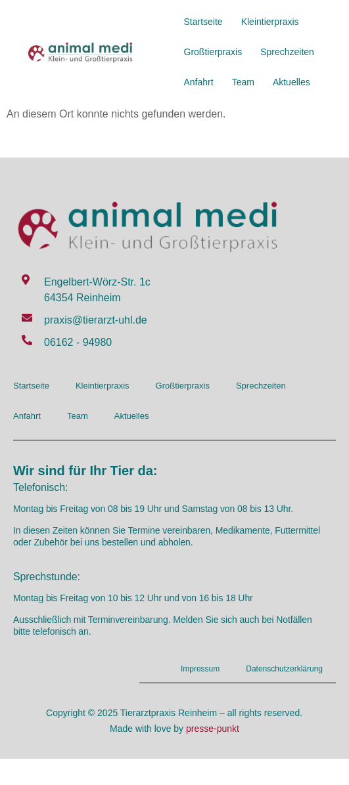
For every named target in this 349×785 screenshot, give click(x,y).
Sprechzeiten (287, 52)
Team (243, 82)
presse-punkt (212, 728)
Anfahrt (199, 82)
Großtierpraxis (213, 52)
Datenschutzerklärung (284, 668)
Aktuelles (291, 82)
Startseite (203, 21)
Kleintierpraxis (270, 21)
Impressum (200, 668)
